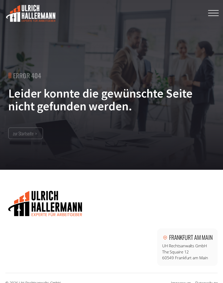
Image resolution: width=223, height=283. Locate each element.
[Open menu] (213, 13)
